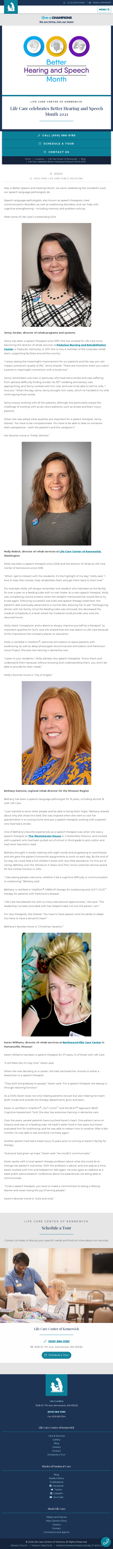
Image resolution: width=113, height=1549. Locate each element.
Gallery (56, 1439)
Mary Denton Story (56, 1521)
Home (28, 159)
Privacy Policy (19, 1545)
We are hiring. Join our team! (56, 19)
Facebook (56, 1486)
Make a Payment (100, 2)
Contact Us (56, 152)
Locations (39, 159)
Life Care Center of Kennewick (62, 159)
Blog (83, 159)
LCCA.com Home (74, 2)
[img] (38, 135)
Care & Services (56, 1436)
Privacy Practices (42, 1545)
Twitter (56, 1489)
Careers (56, 1447)
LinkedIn (56, 1493)
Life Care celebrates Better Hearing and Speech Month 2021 (57, 161)
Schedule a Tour (56, 143)
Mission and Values (56, 1517)
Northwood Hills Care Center (82, 1042)
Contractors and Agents (56, 1532)
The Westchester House (44, 836)
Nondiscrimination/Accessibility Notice (79, 1545)
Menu (105, 10)
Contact (56, 1451)
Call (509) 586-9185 (56, 135)
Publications (56, 1482)
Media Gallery (56, 1478)
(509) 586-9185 (59, 1352)
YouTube (56, 1497)
